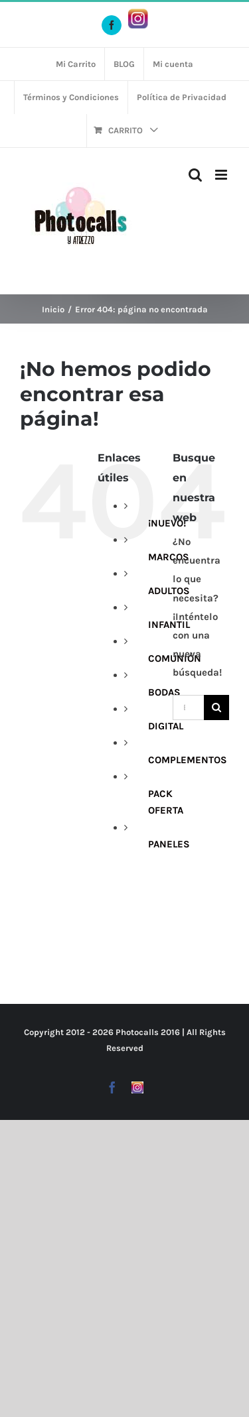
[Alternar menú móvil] (222, 175)
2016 (170, 1032)
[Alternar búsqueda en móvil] (195, 175)
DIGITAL (165, 726)
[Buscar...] (188, 707)
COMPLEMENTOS (187, 760)
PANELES (169, 844)
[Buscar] (216, 707)
